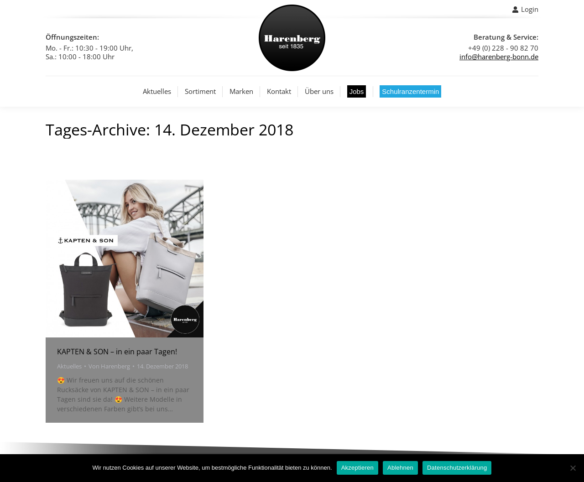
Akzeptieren (357, 467)
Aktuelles (69, 366)
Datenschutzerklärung (457, 467)
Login (525, 9)
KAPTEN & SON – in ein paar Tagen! (117, 352)
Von (109, 366)
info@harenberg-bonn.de (498, 56)
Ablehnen (400, 467)
